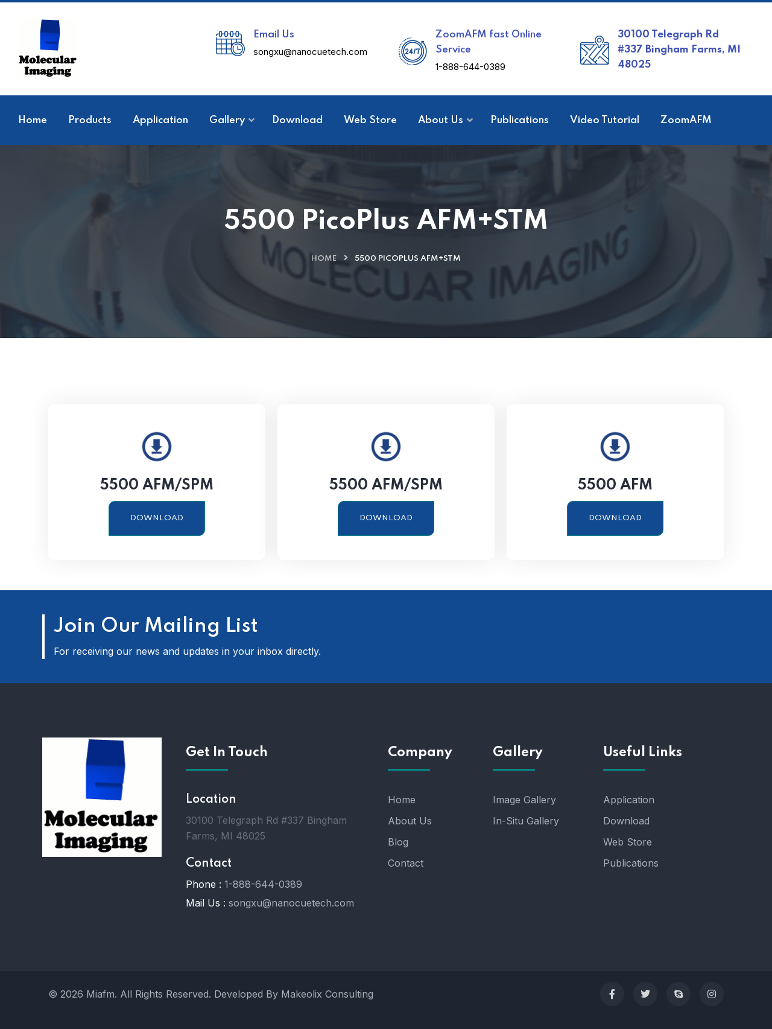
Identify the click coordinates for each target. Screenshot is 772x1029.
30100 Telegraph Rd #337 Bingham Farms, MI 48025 (679, 50)
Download (156, 518)
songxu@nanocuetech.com (310, 51)
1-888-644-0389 (470, 66)
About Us (410, 821)
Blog (398, 842)
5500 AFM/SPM (157, 485)
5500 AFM (615, 485)
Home (324, 259)
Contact (405, 863)
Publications (631, 863)
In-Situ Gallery (526, 821)
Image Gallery (524, 800)
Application (628, 800)
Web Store (627, 842)
